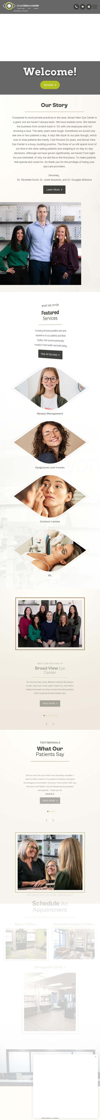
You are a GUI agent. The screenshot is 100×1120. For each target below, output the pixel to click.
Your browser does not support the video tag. (50, 37)
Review (48, 85)
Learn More (62, 203)
